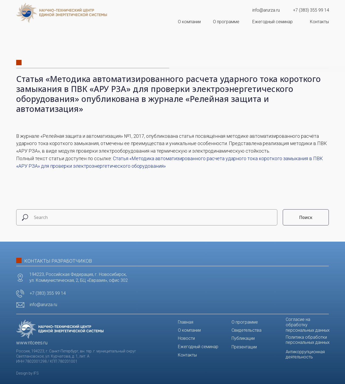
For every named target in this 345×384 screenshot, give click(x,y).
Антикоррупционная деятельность (305, 354)
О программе (226, 21)
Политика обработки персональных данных (308, 340)
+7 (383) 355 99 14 (311, 10)
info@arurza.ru (266, 10)
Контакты (319, 21)
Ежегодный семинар (272, 21)
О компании (189, 21)
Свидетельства (246, 330)
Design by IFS (27, 373)
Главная (185, 322)
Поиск (305, 217)
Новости (186, 338)
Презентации (244, 346)
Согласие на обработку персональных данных (308, 325)
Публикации (243, 338)
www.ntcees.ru (31, 342)
